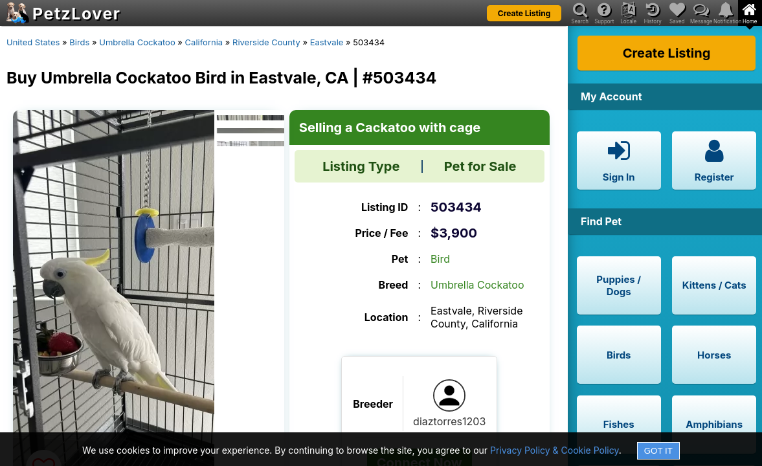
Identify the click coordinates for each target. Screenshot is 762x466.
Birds (79, 42)
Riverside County (266, 42)
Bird (440, 258)
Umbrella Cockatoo (137, 42)
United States (33, 42)
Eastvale (327, 42)
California (204, 42)
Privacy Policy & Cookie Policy (554, 450)
